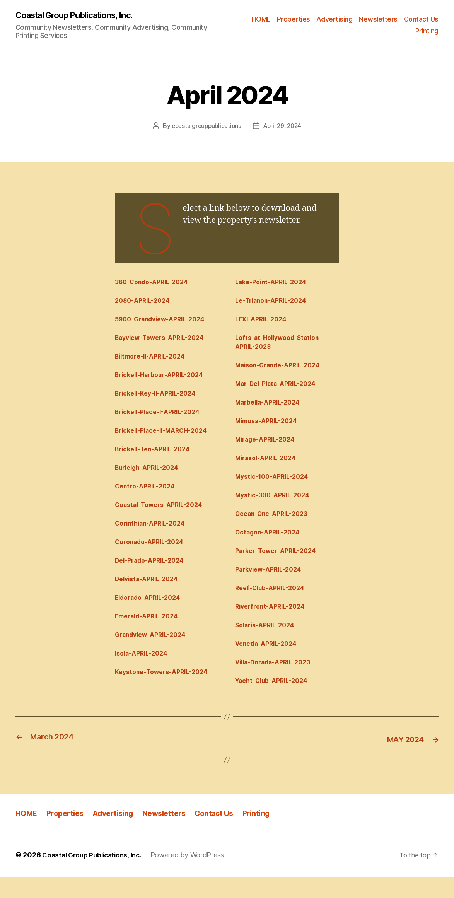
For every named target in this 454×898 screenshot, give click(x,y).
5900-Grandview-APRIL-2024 (164, 322)
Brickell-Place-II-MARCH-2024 (166, 439)
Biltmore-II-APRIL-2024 (154, 361)
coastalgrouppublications (205, 126)
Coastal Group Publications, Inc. (81, 15)
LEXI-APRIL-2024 (263, 322)
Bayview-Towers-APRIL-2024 (164, 341)
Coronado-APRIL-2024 (153, 556)
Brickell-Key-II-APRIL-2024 (160, 400)
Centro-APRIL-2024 (148, 497)
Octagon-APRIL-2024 (270, 546)
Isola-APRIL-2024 (144, 673)
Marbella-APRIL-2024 (271, 410)
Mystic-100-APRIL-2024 (275, 488)
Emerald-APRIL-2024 (149, 634)
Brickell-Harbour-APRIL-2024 (164, 380)
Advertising (334, 19)
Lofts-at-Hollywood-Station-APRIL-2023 (283, 346)
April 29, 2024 (283, 126)
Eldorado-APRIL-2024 (151, 614)
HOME (261, 19)
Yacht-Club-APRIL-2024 (275, 702)
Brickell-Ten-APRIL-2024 (156, 459)
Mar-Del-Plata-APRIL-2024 (279, 390)
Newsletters (378, 19)
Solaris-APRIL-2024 (268, 643)
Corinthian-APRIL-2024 (154, 536)
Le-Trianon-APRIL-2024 (275, 303)
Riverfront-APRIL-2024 (273, 624)
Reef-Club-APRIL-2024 (273, 604)
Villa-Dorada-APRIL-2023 (277, 682)
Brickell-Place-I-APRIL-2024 (162, 419)
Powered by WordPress (194, 876)
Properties (293, 19)
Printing (427, 31)
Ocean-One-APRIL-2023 (275, 527)
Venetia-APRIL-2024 (269, 663)
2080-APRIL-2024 (145, 303)
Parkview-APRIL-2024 (271, 585)
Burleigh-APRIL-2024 (150, 478)
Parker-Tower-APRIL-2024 (279, 566)
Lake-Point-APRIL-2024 (274, 283)
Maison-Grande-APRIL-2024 (282, 371)
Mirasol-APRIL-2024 (268, 468)
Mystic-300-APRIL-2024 (276, 507)
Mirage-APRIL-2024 (268, 448)
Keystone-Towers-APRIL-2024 (166, 692)
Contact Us (421, 19)
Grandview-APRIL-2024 (154, 653)
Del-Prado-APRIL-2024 (153, 575)
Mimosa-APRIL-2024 (269, 429)
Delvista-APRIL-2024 (150, 595)
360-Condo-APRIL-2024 (155, 283)
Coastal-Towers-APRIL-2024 (163, 517)
